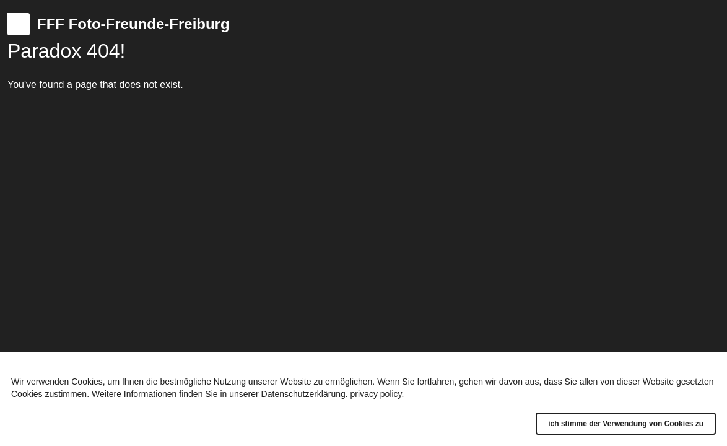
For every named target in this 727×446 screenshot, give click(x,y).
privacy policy (376, 394)
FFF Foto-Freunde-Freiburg (133, 23)
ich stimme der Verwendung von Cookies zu (625, 423)
